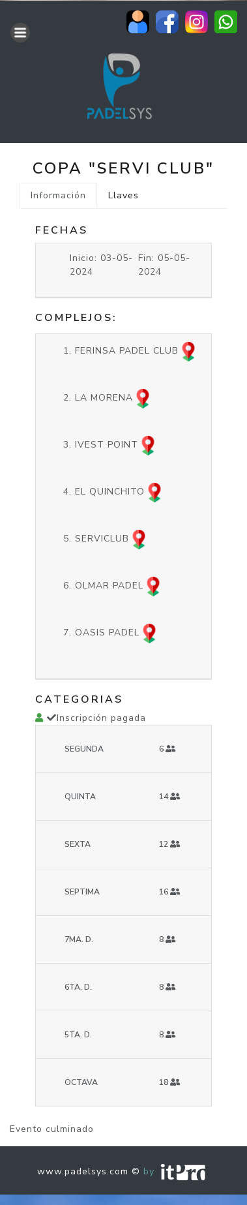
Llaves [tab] (123, 195)
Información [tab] (58, 195)
